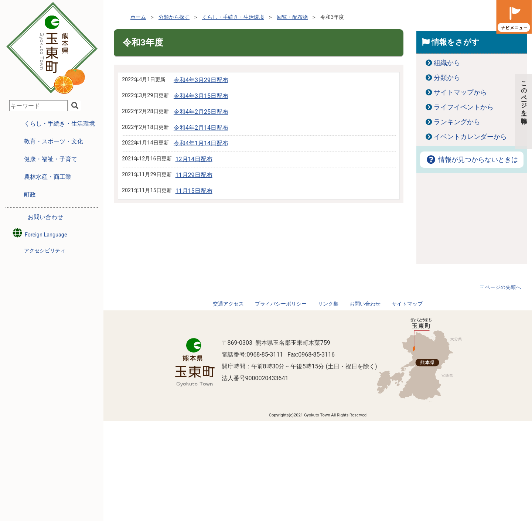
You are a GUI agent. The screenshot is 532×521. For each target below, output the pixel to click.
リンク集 (328, 304)
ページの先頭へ (503, 287)
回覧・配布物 (292, 17)
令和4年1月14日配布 (201, 143)
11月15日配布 (193, 190)
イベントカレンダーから (470, 136)
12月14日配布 (193, 159)
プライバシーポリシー (281, 304)
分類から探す (174, 17)
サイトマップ (407, 304)
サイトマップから (460, 92)
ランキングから (457, 122)
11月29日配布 (193, 174)
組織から (447, 63)
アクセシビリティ (44, 251)
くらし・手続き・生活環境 (233, 17)
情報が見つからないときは (472, 159)
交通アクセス (228, 304)
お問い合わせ (45, 217)
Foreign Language (39, 233)
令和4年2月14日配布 (201, 127)
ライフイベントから (464, 107)
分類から (447, 77)
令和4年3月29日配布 (201, 80)
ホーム (138, 17)
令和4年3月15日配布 (201, 95)
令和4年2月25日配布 (201, 111)
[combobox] (38, 106)
